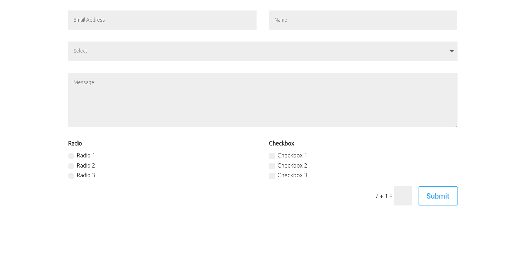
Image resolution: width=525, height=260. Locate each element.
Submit (438, 196)
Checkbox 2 (288, 165)
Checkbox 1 (288, 155)
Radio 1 (81, 155)
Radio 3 (81, 175)
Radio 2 (81, 165)
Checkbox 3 (288, 175)
